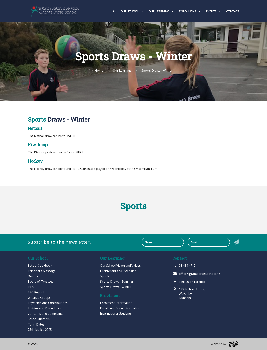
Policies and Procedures (44, 308)
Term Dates (36, 324)
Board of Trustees (40, 281)
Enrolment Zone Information (120, 308)
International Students (116, 313)
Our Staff (34, 276)
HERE (75, 136)
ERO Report (36, 292)
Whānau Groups (39, 298)
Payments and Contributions (48, 303)
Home (99, 70)
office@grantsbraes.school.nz (196, 274)
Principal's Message (41, 271)
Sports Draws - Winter (115, 287)
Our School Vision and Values (120, 266)
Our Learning (122, 70)
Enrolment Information (116, 303)
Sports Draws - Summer (116, 281)
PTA (31, 287)
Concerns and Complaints (45, 314)
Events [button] (213, 11)
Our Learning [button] (161, 11)
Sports (104, 276)
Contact (232, 11)
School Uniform (39, 319)
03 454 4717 (183, 266)
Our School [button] (132, 11)
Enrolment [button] (189, 11)
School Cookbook (40, 266)
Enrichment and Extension (118, 271)
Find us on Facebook (189, 282)
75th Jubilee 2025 (40, 330)
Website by (225, 344)
